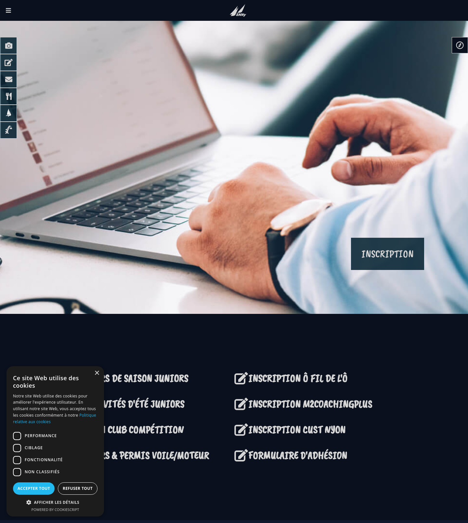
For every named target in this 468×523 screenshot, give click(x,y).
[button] (55, 502)
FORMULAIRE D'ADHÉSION (290, 455)
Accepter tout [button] (34, 488)
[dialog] (55, 441)
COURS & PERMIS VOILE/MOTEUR (139, 455)
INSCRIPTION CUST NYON (289, 429)
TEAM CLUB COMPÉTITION (127, 429)
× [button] (96, 373)
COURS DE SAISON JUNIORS (129, 378)
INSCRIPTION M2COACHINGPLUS (303, 404)
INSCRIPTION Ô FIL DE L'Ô (297, 378)
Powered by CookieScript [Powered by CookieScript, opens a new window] (55, 509)
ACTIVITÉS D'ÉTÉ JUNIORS (127, 404)
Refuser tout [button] (78, 488)
